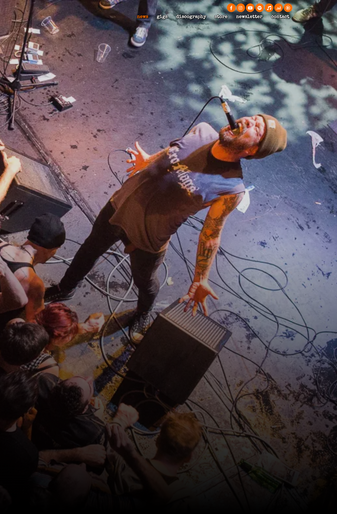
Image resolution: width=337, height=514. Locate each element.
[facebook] (231, 7)
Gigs (162, 17)
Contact (280, 17)
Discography (191, 17)
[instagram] (240, 7)
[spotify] (259, 7)
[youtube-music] (288, 7)
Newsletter (249, 17)
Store (220, 17)
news (142, 17)
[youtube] (250, 7)
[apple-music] (269, 7)
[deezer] (278, 7)
